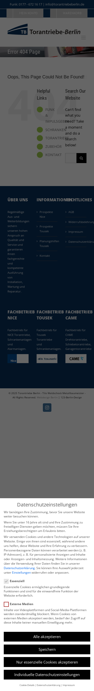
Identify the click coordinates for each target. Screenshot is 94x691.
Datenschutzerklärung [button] (48, 685)
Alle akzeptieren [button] (47, 636)
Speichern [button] (47, 649)
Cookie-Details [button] (27, 685)
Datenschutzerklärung (19, 568)
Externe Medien (21, 604)
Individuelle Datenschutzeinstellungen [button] (47, 674)
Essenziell (16, 581)
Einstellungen (21, 572)
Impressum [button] (69, 685)
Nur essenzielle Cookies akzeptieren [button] (47, 662)
